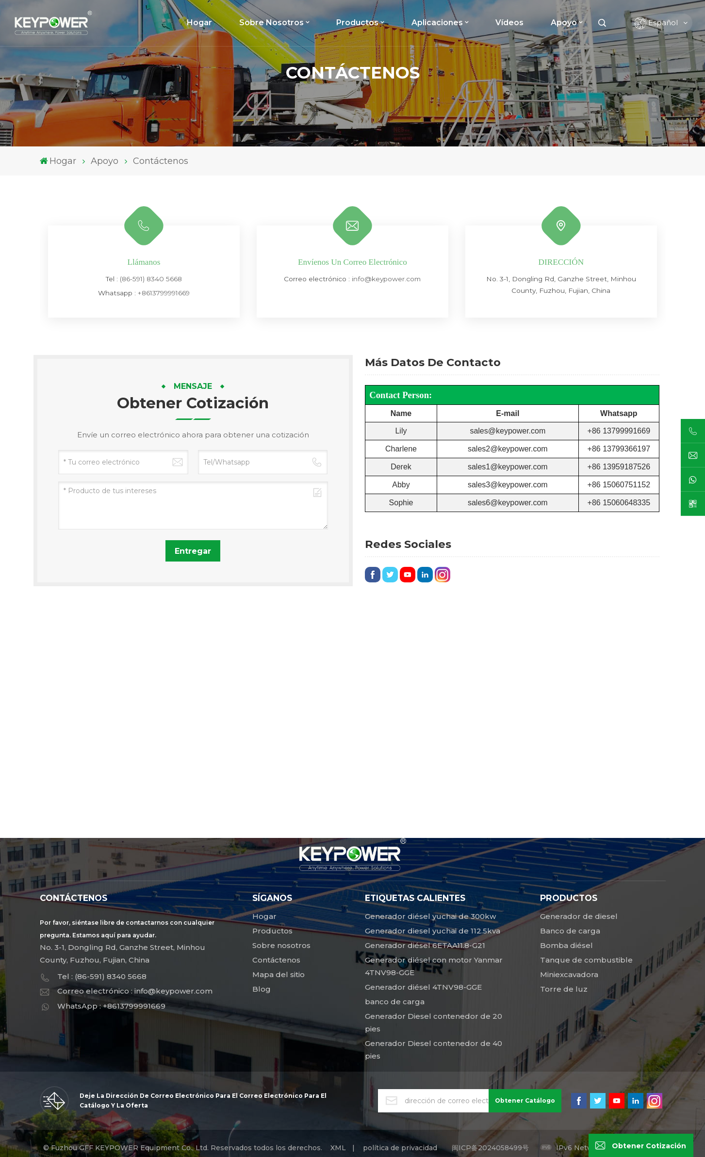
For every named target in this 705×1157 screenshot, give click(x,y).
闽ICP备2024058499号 (490, 1147)
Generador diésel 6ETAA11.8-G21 (425, 945)
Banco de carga (570, 930)
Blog (261, 989)
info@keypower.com (386, 279)
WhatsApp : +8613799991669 (111, 1006)
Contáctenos (276, 959)
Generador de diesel (579, 916)
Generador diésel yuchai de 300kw (430, 916)
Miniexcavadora (569, 974)
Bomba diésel (566, 945)
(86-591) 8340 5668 (151, 279)
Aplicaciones (437, 22)
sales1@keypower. (500, 467)
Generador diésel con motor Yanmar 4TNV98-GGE (434, 966)
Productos (357, 22)
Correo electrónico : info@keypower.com (135, 991)
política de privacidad (400, 1147)
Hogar (199, 22)
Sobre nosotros (271, 22)
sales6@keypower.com (508, 502)
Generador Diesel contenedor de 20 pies (433, 1022)
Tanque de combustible (586, 959)
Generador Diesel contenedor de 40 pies (433, 1050)
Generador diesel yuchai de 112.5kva (432, 930)
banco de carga (395, 1001)
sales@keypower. (500, 431)
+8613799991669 (164, 293)
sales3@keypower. (500, 485)
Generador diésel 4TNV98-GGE (423, 987)
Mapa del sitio (278, 974)
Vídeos (509, 22)
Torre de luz (564, 989)
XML (338, 1147)
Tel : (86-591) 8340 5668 (102, 976)
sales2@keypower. (500, 449)
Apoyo (564, 22)
